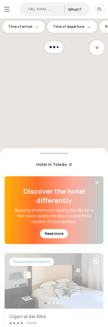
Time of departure (72, 26)
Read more (54, 233)
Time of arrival (23, 26)
